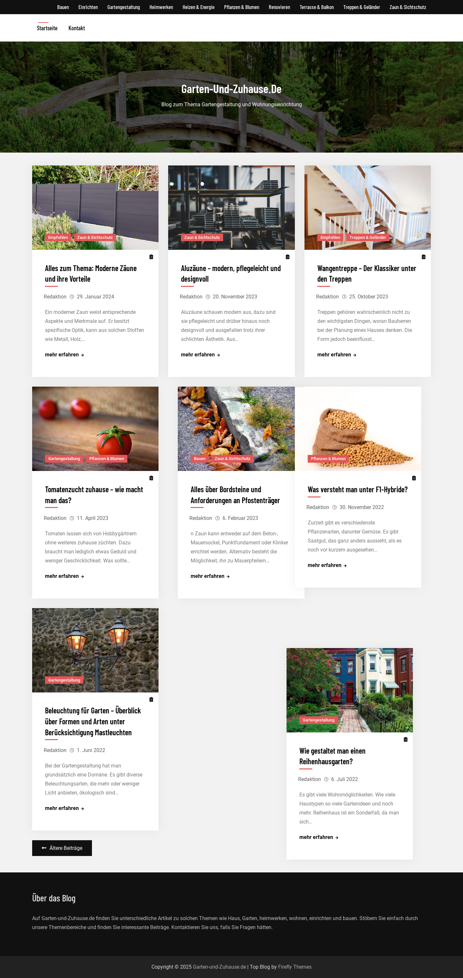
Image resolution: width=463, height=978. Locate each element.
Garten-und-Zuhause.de (219, 967)
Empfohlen (58, 237)
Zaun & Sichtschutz (408, 7)
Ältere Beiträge (66, 848)
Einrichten (88, 7)
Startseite (47, 28)
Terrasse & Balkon (317, 7)
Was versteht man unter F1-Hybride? (367, 489)
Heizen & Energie (198, 7)
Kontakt (76, 28)
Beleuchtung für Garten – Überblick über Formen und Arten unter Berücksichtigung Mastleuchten (93, 721)
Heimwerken (161, 7)
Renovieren (279, 7)
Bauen (63, 7)
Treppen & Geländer (361, 7)
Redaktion (55, 297)
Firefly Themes (295, 967)
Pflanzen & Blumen (241, 7)
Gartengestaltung (123, 7)
